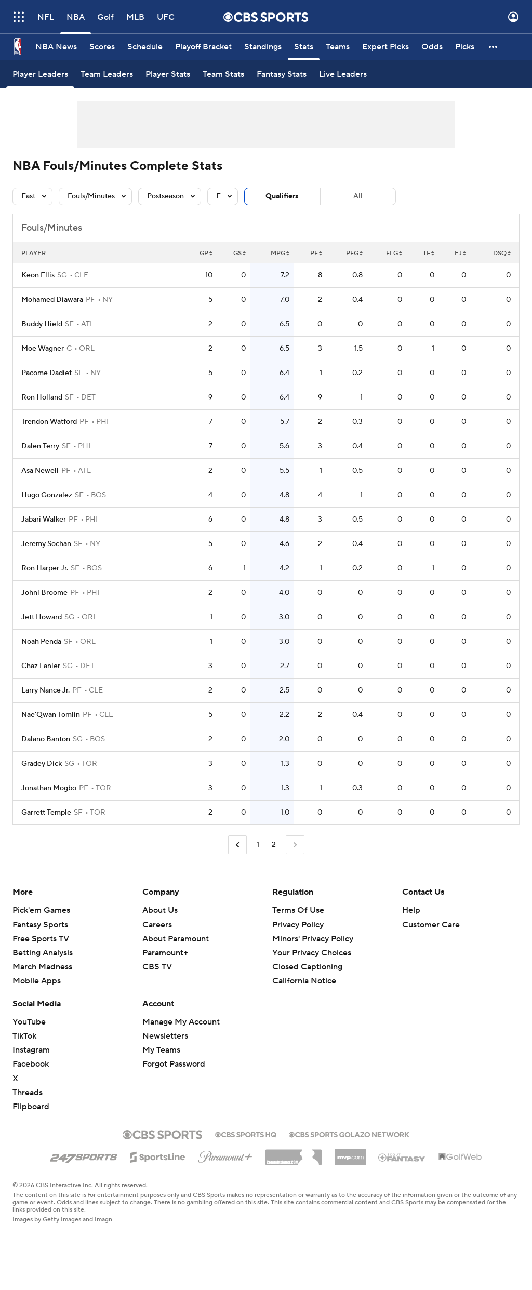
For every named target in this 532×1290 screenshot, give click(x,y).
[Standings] (263, 47)
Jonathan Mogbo (48, 788)
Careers (157, 925)
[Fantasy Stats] (281, 74)
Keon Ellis (38, 275)
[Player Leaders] (40, 74)
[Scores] (102, 47)
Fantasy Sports (40, 925)
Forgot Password (173, 1064)
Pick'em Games (41, 910)
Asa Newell (40, 470)
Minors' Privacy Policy (312, 939)
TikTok (24, 1036)
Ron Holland (41, 397)
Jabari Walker (43, 519)
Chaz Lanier (40, 666)
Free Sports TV (40, 939)
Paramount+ (165, 953)
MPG (280, 253)
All (358, 196)
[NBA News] (56, 47)
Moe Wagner (42, 348)
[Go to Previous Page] (237, 845)
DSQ (502, 253)
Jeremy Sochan (46, 544)
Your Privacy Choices (311, 953)
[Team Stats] (223, 74)
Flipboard (30, 1106)
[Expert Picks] (385, 47)
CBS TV (157, 967)
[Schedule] (145, 47)
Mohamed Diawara (52, 299)
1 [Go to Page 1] (258, 844)
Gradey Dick (41, 763)
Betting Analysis (42, 953)
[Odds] (432, 47)
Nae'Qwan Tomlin (50, 715)
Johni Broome (44, 592)
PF (316, 253)
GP (206, 253)
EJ (460, 253)
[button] (494, 47)
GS (239, 253)
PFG (354, 253)
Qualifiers (282, 196)
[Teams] (338, 47)
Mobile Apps (36, 981)
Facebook (30, 1064)
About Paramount (175, 939)
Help (411, 910)
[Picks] (465, 47)
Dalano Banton (45, 739)
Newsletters (165, 1036)
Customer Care (431, 925)
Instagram (31, 1050)
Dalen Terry (40, 446)
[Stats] (304, 47)
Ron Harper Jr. (44, 568)
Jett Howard (41, 617)
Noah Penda (41, 641)
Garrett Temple (46, 812)
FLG (394, 253)
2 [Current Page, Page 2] (274, 844)
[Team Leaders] (106, 74)
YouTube (29, 1022)
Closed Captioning (307, 967)
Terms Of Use (298, 910)
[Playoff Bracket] (203, 47)
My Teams (161, 1050)
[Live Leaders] (343, 74)
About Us (160, 910)
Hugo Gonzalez (46, 495)
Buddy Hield (41, 324)
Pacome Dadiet (46, 373)
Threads (27, 1092)
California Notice (304, 981)
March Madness (42, 967)
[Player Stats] (167, 74)
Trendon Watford (49, 422)
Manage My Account (181, 1022)
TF (428, 253)
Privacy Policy (298, 925)
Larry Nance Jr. (45, 690)
